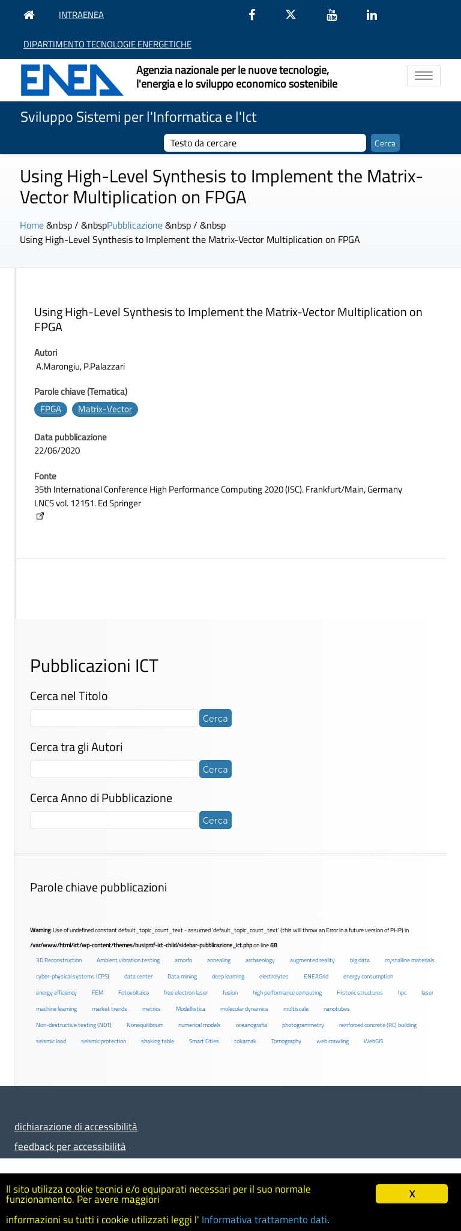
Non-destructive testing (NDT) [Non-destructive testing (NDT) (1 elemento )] (74, 1024)
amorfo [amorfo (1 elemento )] (183, 960)
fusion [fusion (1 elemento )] (230, 992)
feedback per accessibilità (70, 1146)
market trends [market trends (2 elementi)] (109, 1008)
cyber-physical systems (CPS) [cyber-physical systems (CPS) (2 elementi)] (72, 976)
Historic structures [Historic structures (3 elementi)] (360, 992)
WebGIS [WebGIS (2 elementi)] (373, 1041)
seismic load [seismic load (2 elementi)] (51, 1041)
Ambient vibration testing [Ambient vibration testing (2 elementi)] (128, 960)
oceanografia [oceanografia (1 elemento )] (251, 1024)
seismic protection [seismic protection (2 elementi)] (103, 1041)
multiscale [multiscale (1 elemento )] (296, 1008)
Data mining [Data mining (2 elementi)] (182, 976)
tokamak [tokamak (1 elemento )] (245, 1041)
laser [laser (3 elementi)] (427, 992)
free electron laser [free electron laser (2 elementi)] (186, 992)
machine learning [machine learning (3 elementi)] (56, 1008)
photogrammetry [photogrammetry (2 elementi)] (303, 1024)
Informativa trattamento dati (264, 1219)
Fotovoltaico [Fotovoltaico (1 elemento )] (133, 992)
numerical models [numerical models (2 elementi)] (199, 1024)
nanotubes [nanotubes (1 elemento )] (337, 1008)
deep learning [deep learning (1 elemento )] (228, 976)
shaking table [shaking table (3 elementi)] (157, 1041)
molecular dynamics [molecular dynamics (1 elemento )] (244, 1008)
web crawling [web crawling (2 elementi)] (332, 1041)
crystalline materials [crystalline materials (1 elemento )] (410, 960)
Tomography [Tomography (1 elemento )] (286, 1041)
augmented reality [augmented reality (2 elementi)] (312, 960)
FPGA (50, 409)
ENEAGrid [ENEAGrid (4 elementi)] (316, 976)
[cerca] (265, 143)
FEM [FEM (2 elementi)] (97, 992)
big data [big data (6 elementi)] (360, 960)
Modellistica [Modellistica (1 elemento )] (190, 1008)
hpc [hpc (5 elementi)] (402, 992)
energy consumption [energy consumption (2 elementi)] (368, 976)
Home (32, 225)
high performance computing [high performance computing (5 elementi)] (287, 992)
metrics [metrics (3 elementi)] (151, 1008)
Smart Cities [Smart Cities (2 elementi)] (204, 1041)
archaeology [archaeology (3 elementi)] (260, 960)
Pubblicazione (135, 225)
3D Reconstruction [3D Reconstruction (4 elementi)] (59, 960)
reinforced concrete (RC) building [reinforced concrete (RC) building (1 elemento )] (378, 1024)
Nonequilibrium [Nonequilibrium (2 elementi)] (145, 1024)
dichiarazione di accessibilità (75, 1126)
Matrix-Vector (105, 409)
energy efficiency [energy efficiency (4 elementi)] (56, 992)
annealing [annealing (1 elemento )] (218, 960)
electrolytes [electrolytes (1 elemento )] (274, 976)
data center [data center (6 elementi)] (138, 976)
